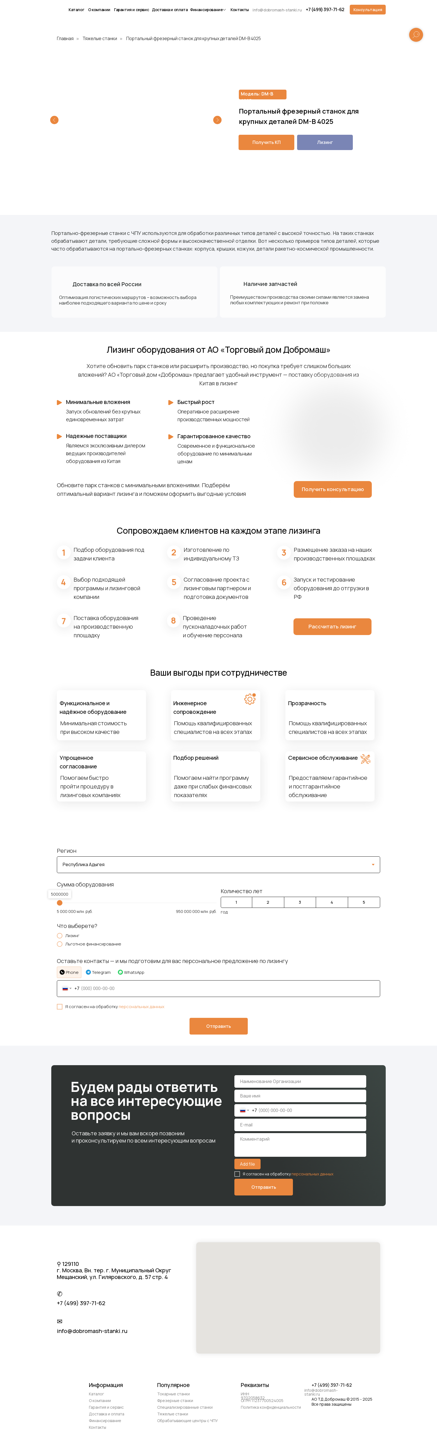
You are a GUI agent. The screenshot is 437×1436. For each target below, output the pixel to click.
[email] (300, 1125)
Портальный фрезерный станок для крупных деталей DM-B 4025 (193, 38)
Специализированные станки (185, 1407)
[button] (368, 9)
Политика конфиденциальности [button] (271, 1407)
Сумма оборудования (85, 884)
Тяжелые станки (100, 38)
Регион (66, 850)
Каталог (76, 9)
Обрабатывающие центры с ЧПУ (187, 1420)
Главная (65, 38)
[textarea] (300, 1145)
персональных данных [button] (141, 1006)
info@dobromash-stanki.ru (277, 10)
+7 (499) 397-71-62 (325, 9)
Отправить (263, 1187)
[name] (300, 1081)
